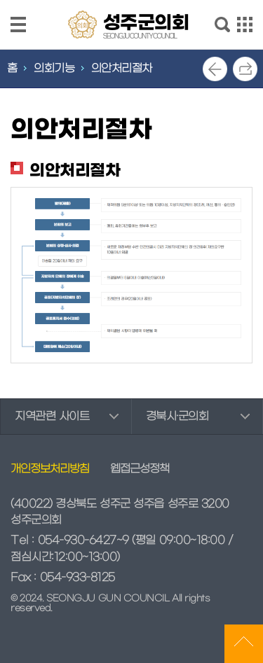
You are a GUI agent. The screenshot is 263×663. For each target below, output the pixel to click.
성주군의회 (146, 25)
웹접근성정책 (139, 469)
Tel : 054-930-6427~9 (70, 540)
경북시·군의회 (177, 416)
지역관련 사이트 (52, 416)
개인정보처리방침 (50, 469)
